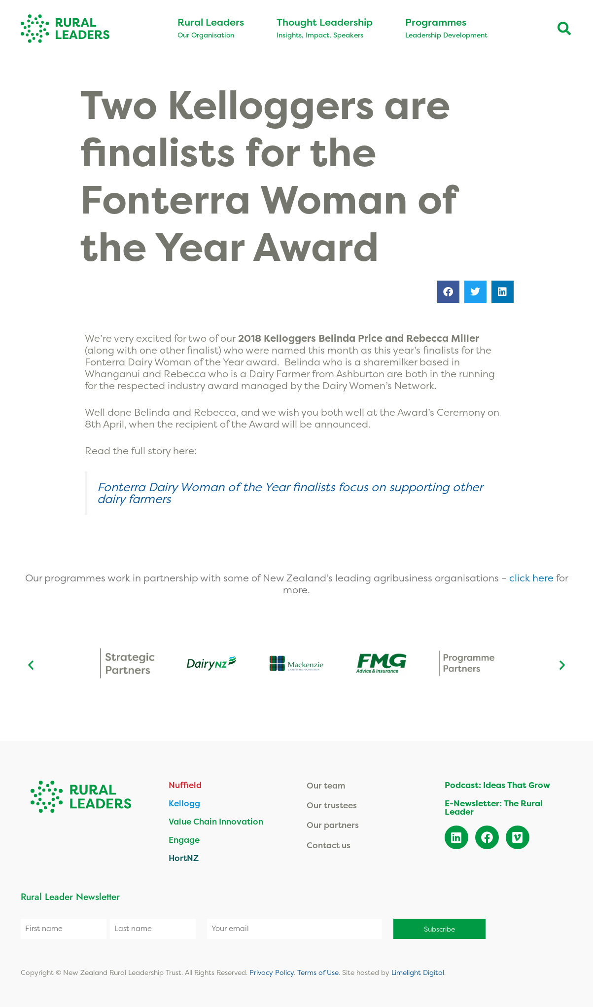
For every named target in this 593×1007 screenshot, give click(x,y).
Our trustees (332, 805)
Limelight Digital (417, 972)
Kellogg (184, 803)
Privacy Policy (271, 972)
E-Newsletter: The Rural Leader (494, 807)
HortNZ (184, 857)
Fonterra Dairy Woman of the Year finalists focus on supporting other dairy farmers (289, 493)
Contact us (328, 845)
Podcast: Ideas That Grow (497, 785)
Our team (326, 785)
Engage (184, 839)
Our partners (333, 824)
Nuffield (185, 785)
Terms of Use (318, 972)
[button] (448, 292)
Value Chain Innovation (216, 821)
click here (532, 577)
